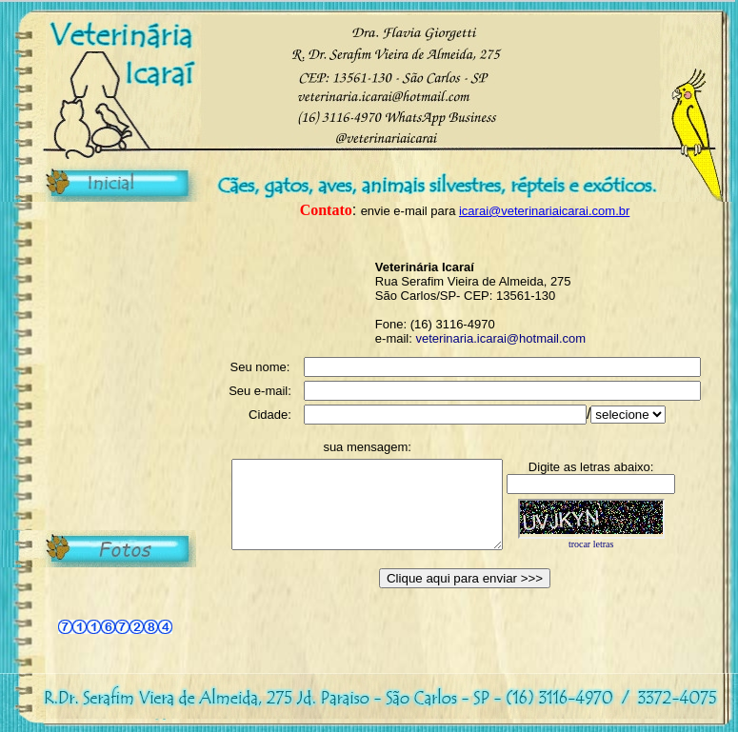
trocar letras (617, 556)
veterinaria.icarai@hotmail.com (500, 338)
